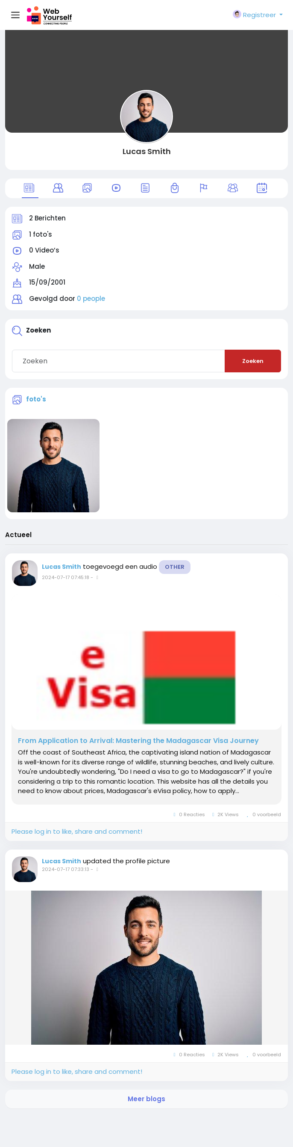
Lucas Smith (147, 151)
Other (175, 567)
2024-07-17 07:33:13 (65, 869)
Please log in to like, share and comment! (77, 831)
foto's (36, 399)
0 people (91, 298)
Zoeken (253, 361)
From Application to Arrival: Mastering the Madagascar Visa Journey (138, 741)
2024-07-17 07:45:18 (65, 577)
